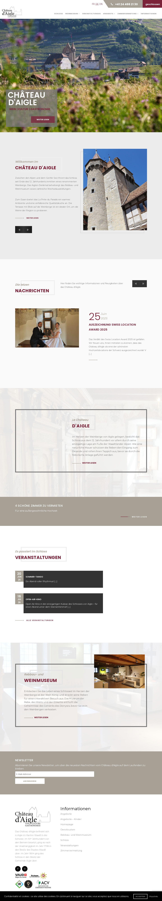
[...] (55, 581)
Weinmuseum (72, 13)
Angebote (109, 13)
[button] (19, 229)
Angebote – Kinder (70, 819)
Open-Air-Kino (33, 599)
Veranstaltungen (91, 13)
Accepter (140, 896)
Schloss (58, 13)
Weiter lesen (32, 218)
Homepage (66, 824)
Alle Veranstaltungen (39, 620)
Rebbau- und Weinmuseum (75, 835)
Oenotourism (67, 829)
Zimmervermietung (128, 13)
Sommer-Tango (34, 576)
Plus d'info (153, 896)
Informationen (148, 13)
